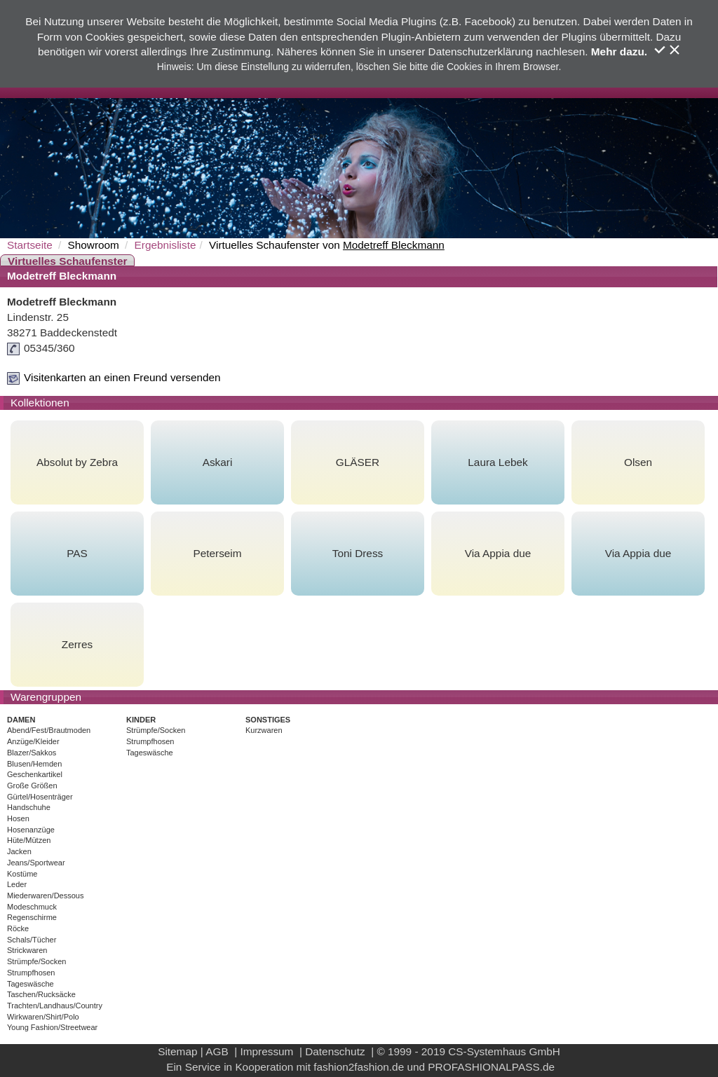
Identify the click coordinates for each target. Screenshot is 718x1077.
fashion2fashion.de (358, 1067)
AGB (216, 1051)
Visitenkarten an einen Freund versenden (122, 377)
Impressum (266, 1051)
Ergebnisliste (165, 245)
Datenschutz (335, 1051)
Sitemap (177, 1051)
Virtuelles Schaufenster (67, 260)
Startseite (30, 245)
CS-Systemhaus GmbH (504, 1051)
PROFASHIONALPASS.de (491, 1067)
